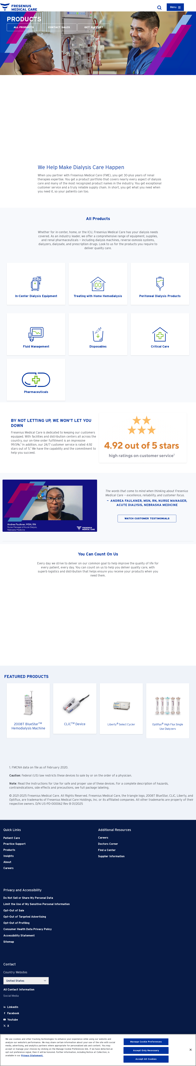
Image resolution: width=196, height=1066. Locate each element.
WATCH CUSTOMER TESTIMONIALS (146, 518)
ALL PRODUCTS (24, 27)
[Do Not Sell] (79, 898)
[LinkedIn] (12, 1007)
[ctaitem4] (160, 334)
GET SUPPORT (93, 27)
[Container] (175, 7)
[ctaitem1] (36, 284)
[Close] (190, 1049)
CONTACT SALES (59, 27)
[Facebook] (13, 1013)
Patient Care (11, 838)
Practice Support (14, 843)
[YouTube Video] (98, 118)
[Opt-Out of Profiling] (79, 923)
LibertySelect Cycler (121, 724)
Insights (8, 856)
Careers (8, 868)
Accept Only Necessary (146, 1050)
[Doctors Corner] (136, 844)
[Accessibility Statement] (79, 935)
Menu (173, 7)
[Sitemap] (79, 942)
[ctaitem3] (98, 284)
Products (9, 850)
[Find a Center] (136, 850)
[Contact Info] (18, 989)
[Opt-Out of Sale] (79, 910)
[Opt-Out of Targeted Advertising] (79, 916)
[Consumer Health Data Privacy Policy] (79, 929)
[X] (8, 1026)
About (7, 862)
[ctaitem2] (160, 284)
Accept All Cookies (145, 1059)
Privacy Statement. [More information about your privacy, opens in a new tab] (32, 1055)
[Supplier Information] (136, 856)
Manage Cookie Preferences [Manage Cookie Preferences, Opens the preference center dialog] (146, 1041)
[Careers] (136, 837)
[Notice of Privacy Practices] (79, 904)
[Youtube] (12, 1019)
